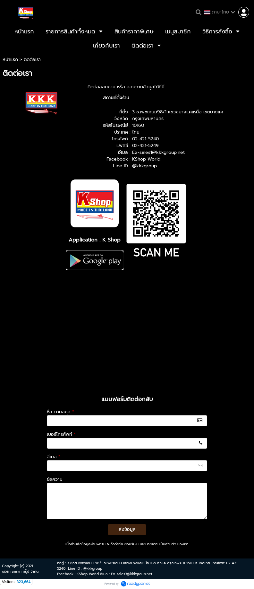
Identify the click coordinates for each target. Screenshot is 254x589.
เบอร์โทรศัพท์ (61, 434)
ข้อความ (55, 479)
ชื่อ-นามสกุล (60, 412)
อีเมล (53, 456)
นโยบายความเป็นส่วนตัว (158, 544)
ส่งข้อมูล (127, 529)
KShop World (146, 159)
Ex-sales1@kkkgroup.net (158, 152)
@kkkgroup (144, 166)
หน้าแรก (10, 59)
